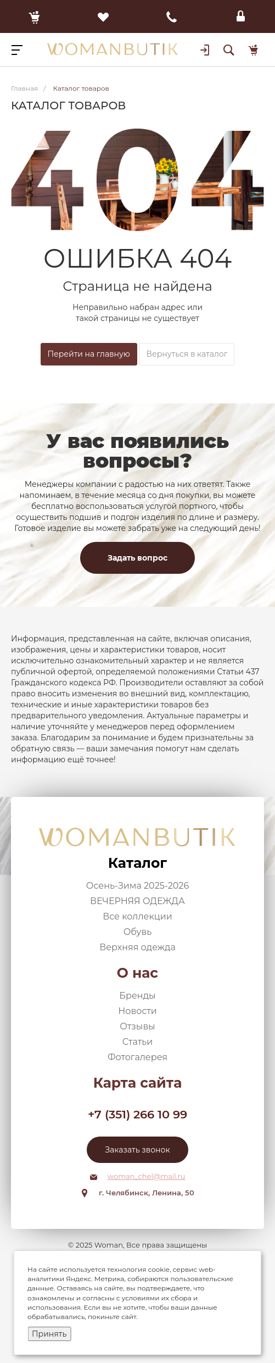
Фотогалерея (137, 1057)
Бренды (137, 995)
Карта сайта (137, 1082)
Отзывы (137, 1026)
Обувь (138, 932)
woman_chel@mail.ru (147, 1176)
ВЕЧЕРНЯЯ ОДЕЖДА (137, 901)
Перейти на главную (89, 354)
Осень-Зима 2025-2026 (137, 885)
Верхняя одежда (137, 947)
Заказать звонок (137, 1150)
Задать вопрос (137, 558)
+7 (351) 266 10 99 (137, 1114)
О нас (137, 973)
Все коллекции (137, 916)
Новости (137, 1011)
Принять (49, 1334)
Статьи (137, 1042)
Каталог (137, 863)
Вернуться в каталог (187, 354)
